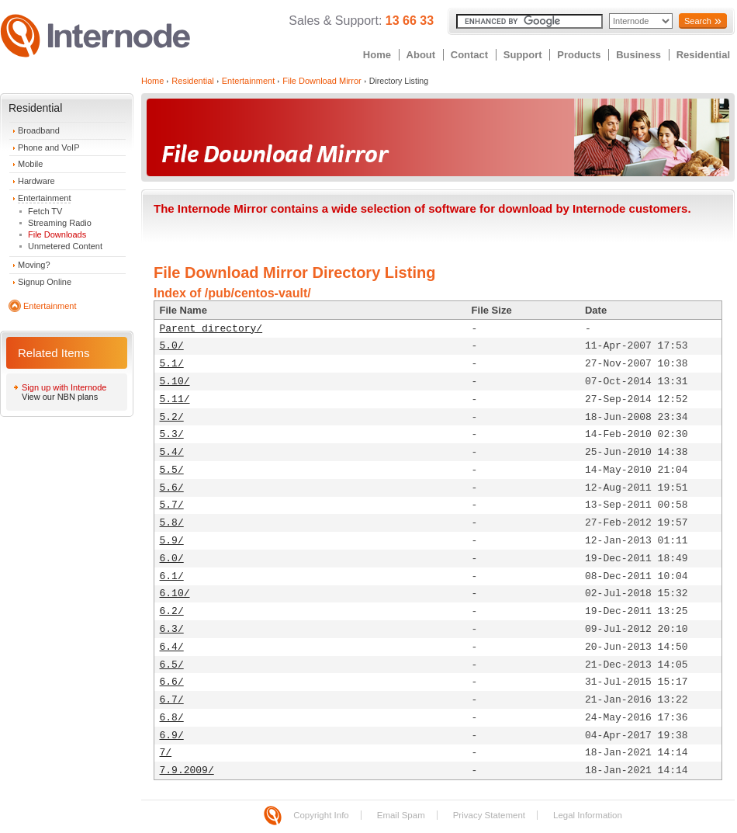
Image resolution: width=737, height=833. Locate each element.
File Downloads (57, 234)
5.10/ (175, 381)
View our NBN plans (60, 396)
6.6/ (172, 682)
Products (578, 55)
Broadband (39, 130)
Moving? (34, 264)
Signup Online (44, 281)
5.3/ (172, 434)
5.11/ (175, 399)
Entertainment (44, 198)
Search (697, 21)
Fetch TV (45, 211)
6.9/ (172, 735)
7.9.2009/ (187, 770)
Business (638, 55)
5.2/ (172, 417)
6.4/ (172, 647)
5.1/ (172, 364)
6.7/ (172, 700)
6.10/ (175, 593)
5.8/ (172, 523)
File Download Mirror (321, 80)
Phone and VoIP (49, 147)
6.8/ (172, 718)
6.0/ (172, 558)
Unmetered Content (65, 246)
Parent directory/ (211, 329)
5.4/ (172, 452)
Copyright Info (321, 815)
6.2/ (172, 611)
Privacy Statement (489, 815)
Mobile (30, 163)
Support (522, 55)
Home (377, 55)
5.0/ (172, 346)
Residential (703, 55)
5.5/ (172, 470)
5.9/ (172, 541)
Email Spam (401, 815)
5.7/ (172, 505)
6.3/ (172, 629)
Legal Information (587, 815)
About (421, 55)
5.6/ (172, 488)
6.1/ (172, 576)
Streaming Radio (60, 222)
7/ (166, 752)
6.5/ (172, 665)
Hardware (36, 181)
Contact (469, 55)
